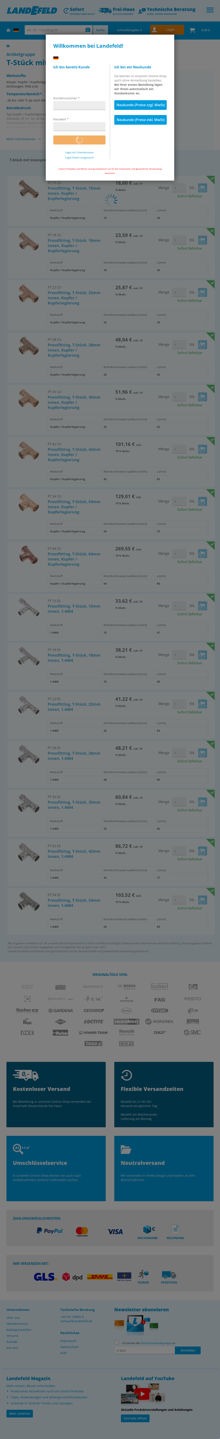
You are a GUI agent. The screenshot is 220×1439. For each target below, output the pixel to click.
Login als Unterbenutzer (79, 152)
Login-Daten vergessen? (79, 157)
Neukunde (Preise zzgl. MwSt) (140, 105)
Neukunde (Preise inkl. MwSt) (141, 119)
